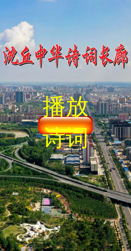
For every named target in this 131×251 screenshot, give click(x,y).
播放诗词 (66, 122)
